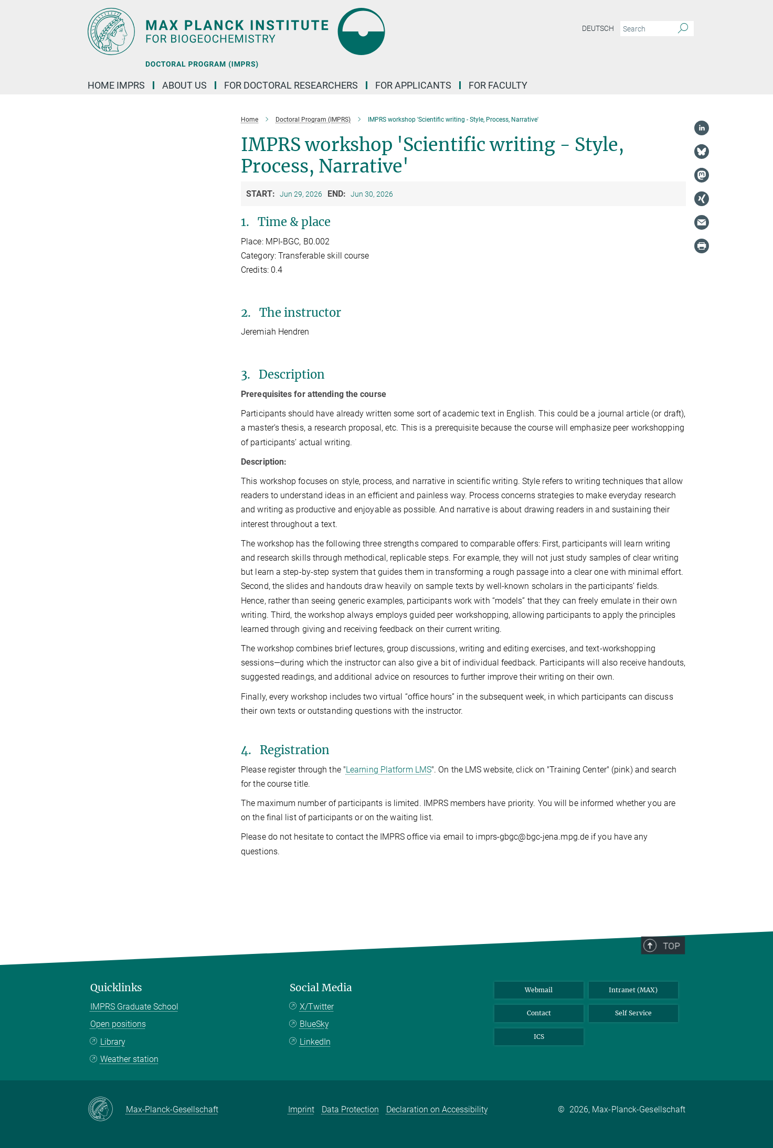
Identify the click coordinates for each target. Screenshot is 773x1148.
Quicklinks (116, 988)
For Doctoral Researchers (291, 85)
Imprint (301, 1109)
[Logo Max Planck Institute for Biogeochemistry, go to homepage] (284, 31)
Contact (539, 1013)
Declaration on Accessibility (437, 1109)
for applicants (413, 85)
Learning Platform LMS (388, 770)
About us (184, 85)
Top (676, 981)
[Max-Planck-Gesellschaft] (107, 1109)
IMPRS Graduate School (134, 1007)
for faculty (498, 85)
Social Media (321, 988)
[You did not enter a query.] (645, 29)
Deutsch (598, 28)
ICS (539, 1036)
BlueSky (314, 1024)
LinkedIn (315, 1042)
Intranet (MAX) (633, 990)
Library (112, 1042)
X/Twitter (317, 1007)
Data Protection (350, 1109)
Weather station (129, 1059)
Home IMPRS (116, 85)
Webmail (539, 990)
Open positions (118, 1024)
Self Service (633, 1013)
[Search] (683, 29)
